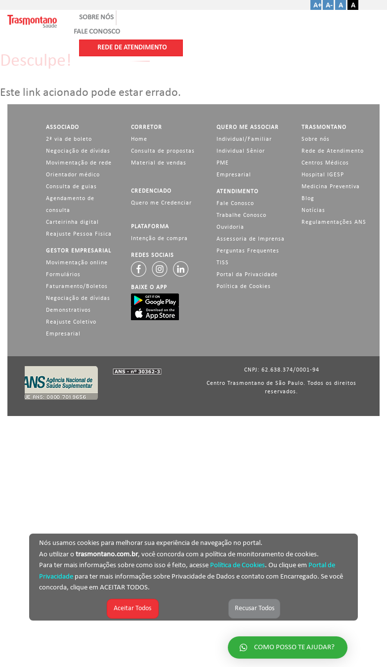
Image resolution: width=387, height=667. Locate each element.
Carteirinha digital (72, 222)
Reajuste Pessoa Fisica (79, 234)
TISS (222, 263)
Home (139, 139)
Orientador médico (73, 175)
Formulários (63, 275)
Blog (307, 199)
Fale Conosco (235, 204)
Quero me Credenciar (161, 203)
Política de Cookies (237, 565)
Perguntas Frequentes (247, 251)
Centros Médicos (325, 163)
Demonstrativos (68, 310)
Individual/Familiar (244, 139)
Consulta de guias (71, 187)
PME (222, 163)
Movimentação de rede (79, 163)
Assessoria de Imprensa (250, 239)
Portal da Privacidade (247, 275)
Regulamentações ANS (333, 222)
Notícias (313, 210)
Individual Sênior (240, 151)
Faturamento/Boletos (77, 287)
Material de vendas (158, 163)
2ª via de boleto (69, 139)
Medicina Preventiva (330, 187)
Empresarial (233, 175)
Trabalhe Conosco (241, 215)
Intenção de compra (159, 239)
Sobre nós (315, 139)
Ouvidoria (230, 227)
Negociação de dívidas (78, 151)
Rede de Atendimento (332, 151)
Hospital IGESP (322, 175)
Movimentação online (77, 263)
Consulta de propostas (163, 151)
